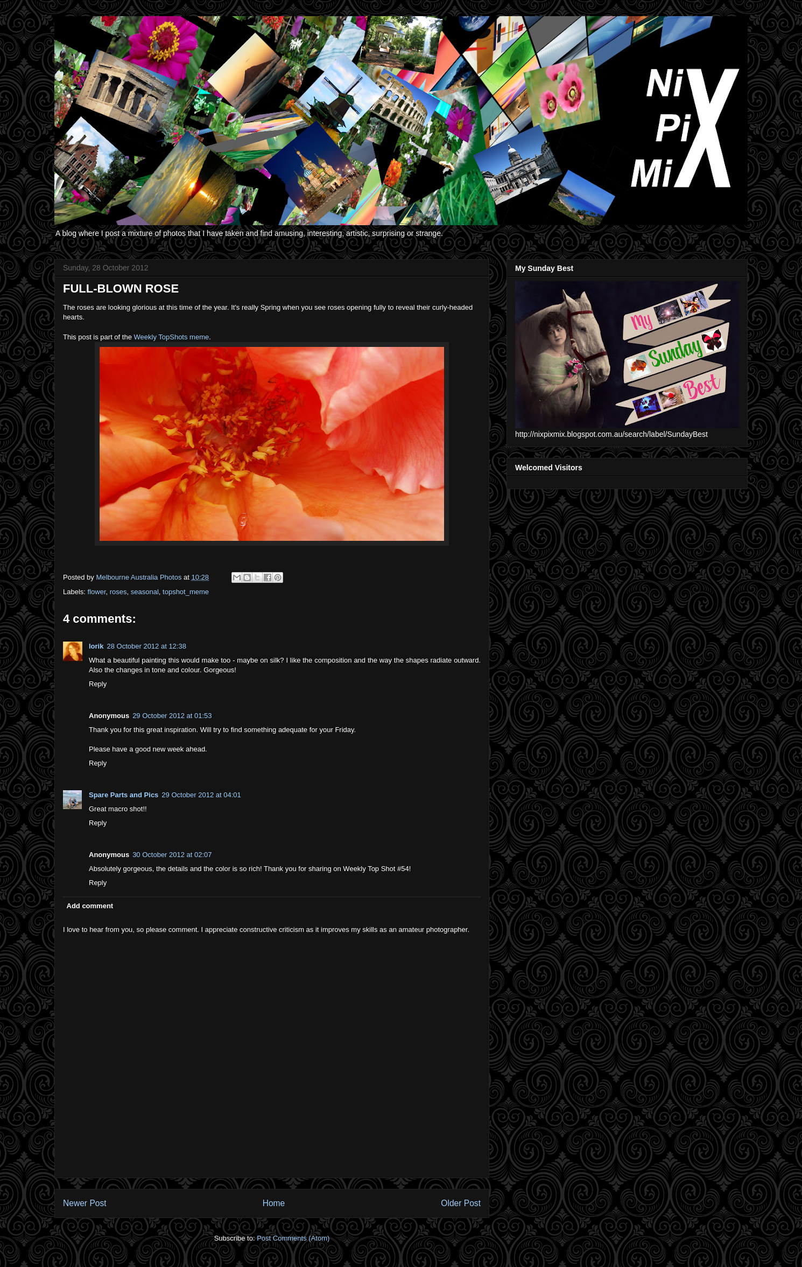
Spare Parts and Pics (123, 795)
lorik (96, 646)
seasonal (145, 592)
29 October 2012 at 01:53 (172, 716)
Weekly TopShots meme (171, 337)
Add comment (90, 906)
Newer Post (85, 1203)
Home (274, 1203)
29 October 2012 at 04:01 (201, 795)
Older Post (461, 1203)
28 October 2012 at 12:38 (146, 646)
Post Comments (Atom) (293, 1238)
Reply (98, 684)
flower (97, 592)
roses (118, 592)
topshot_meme (186, 592)
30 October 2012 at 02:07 (172, 855)
